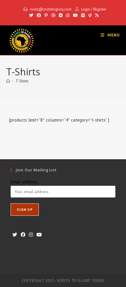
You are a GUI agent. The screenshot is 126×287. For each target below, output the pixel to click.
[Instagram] (67, 15)
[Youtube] (75, 15)
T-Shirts (22, 81)
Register (99, 9)
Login (85, 9)
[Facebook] (39, 15)
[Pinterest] (46, 15)
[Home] (8, 81)
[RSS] (96, 15)
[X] (31, 15)
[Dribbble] (53, 15)
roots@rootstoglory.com (51, 9)
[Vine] (90, 15)
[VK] (60, 15)
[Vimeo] (83, 15)
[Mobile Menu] (110, 35)
